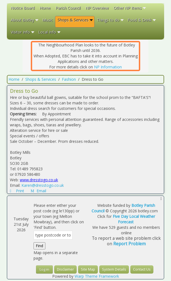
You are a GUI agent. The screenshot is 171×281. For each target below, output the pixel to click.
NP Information (108, 66)
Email (38, 190)
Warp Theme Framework (97, 276)
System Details (114, 269)
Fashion (69, 79)
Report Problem (129, 244)
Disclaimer (65, 269)
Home (14, 79)
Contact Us (142, 269)
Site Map (88, 269)
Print (17, 190)
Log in (44, 269)
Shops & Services (40, 79)
